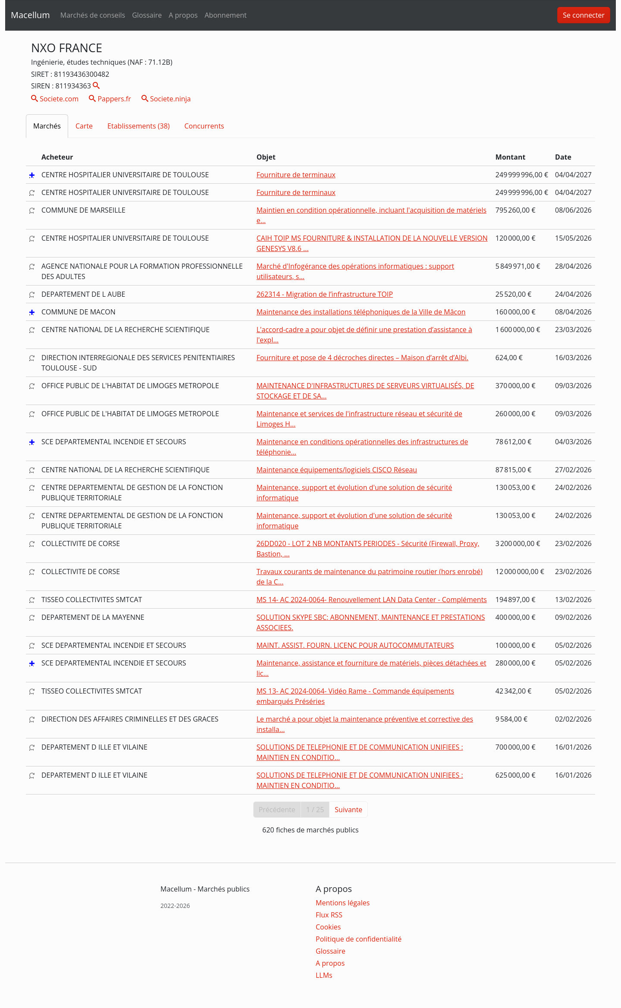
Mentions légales (343, 903)
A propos (183, 15)
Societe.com (54, 99)
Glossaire (147, 15)
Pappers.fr (110, 99)
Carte (84, 126)
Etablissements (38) (138, 126)
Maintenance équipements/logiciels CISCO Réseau (337, 469)
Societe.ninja (166, 99)
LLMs (324, 975)
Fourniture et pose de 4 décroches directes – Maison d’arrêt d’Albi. (363, 357)
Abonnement (225, 15)
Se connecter (584, 15)
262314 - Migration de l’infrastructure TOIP (325, 294)
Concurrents (204, 126)
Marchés (47, 126)
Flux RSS (329, 915)
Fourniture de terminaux (296, 174)
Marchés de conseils (92, 15)
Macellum (30, 15)
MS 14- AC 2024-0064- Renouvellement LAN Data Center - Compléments (372, 599)
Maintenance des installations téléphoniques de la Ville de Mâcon (361, 312)
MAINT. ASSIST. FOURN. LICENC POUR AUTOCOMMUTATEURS (355, 645)
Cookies (328, 927)
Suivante (348, 809)
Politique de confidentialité (358, 939)
